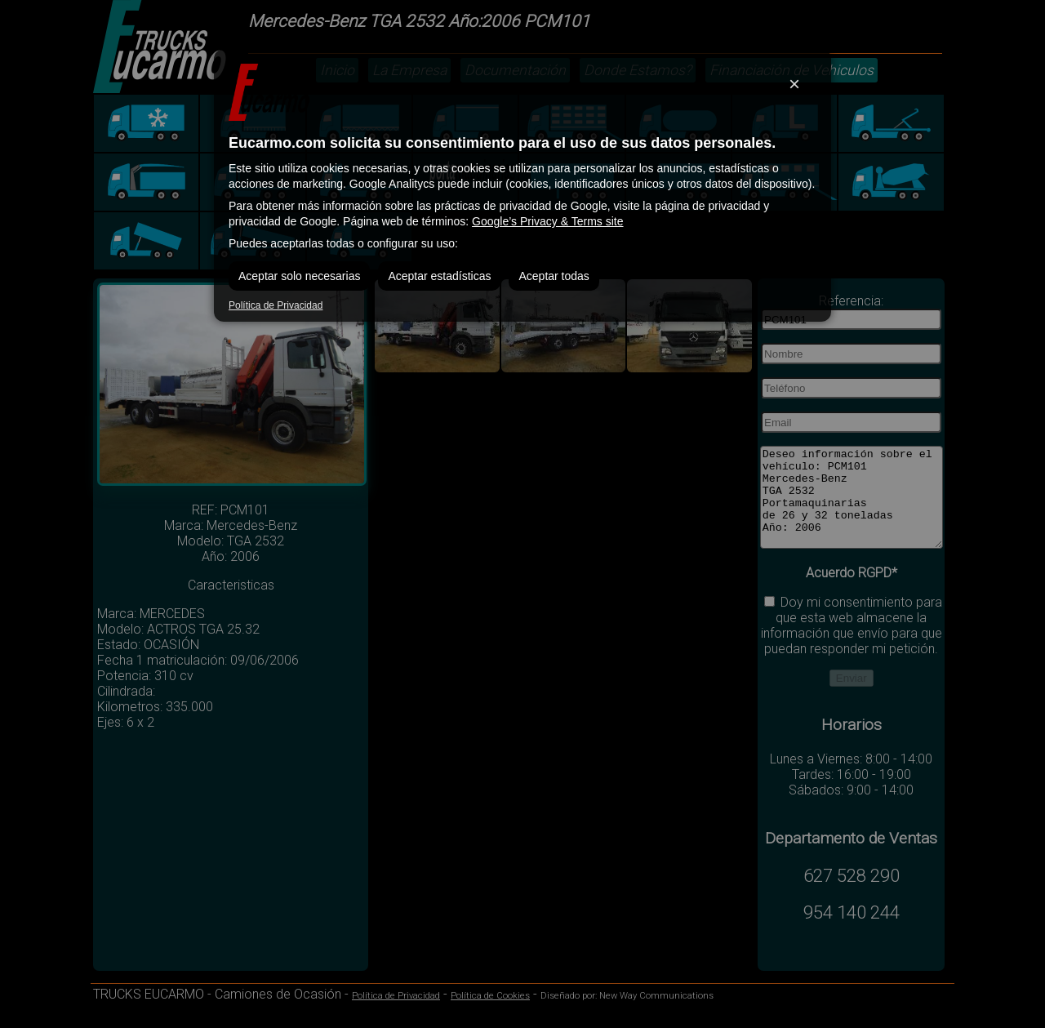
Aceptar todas (553, 276)
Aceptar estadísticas (439, 276)
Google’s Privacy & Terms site (547, 221)
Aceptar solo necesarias (299, 276)
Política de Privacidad (275, 305)
